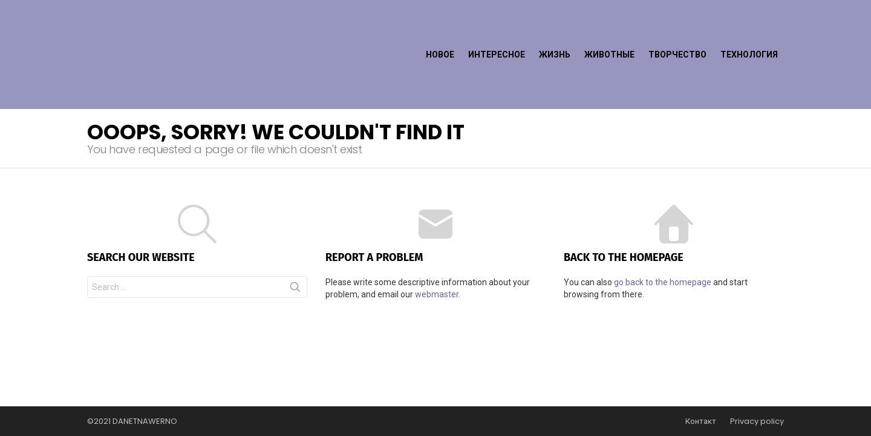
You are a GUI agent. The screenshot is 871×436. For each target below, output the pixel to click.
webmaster (436, 241)
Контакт (700, 421)
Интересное (496, 28)
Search (295, 236)
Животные (609, 28)
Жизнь (554, 28)
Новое (440, 28)
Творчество (677, 28)
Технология (749, 28)
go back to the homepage (662, 229)
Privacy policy (757, 421)
